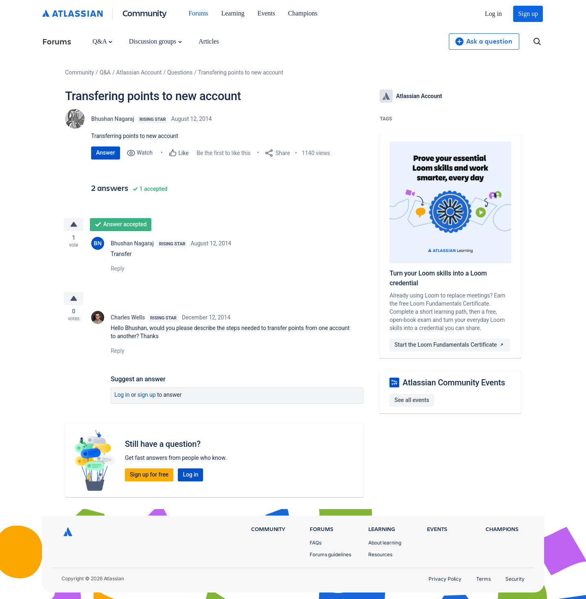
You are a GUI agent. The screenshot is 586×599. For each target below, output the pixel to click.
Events (266, 13)
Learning (233, 13)
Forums (198, 13)
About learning (384, 543)
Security (515, 579)
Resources (380, 554)
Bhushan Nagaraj (112, 119)
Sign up (528, 13)
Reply (118, 269)
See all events (411, 400)
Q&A (102, 41)
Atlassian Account (139, 72)
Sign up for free (149, 476)
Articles (209, 41)
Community (144, 13)
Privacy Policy (445, 579)
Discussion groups (155, 41)
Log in (493, 13)
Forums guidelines (330, 554)
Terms (483, 579)
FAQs (315, 543)
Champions (302, 13)
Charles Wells (128, 319)
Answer (105, 152)
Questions (179, 72)
